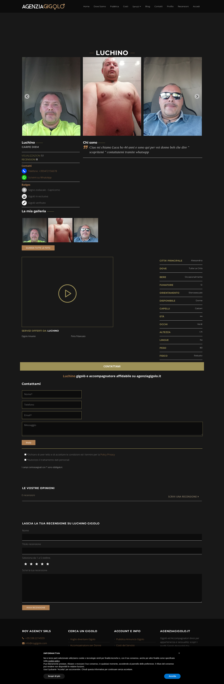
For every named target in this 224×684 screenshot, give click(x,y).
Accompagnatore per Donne (85, 645)
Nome (25, 530)
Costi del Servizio (125, 645)
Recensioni (183, 6)
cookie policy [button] (53, 661)
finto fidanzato (78, 336)
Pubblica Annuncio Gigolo (130, 639)
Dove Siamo (100, 6)
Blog (147, 6)
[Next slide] (197, 96)
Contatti (158, 6)
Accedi (196, 6)
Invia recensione (35, 607)
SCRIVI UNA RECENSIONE (183, 496)
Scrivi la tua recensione (34, 570)
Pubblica (114, 6)
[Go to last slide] (27, 96)
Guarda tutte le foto (38, 247)
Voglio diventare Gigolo (82, 639)
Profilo (170, 6)
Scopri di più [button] (54, 676)
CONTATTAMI (111, 366)
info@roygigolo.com (36, 643)
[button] (179, 653)
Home (86, 6)
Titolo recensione (31, 544)
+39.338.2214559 (35, 638)
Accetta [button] (172, 676)
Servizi (137, 6)
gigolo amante (29, 336)
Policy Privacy (107, 454)
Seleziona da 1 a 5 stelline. (36, 557)
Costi (125, 6)
